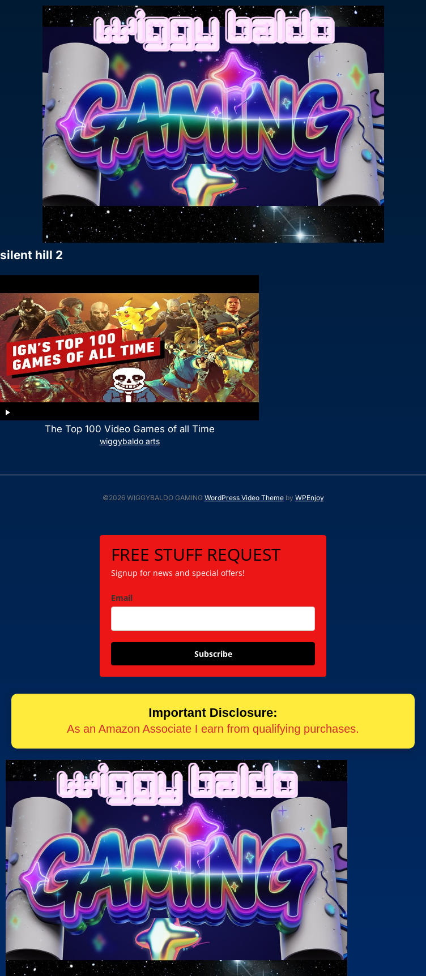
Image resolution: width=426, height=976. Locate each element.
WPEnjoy (309, 471)
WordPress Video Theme (244, 471)
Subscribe (213, 627)
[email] (213, 592)
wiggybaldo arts (106, 414)
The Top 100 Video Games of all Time (106, 403)
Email (122, 571)
